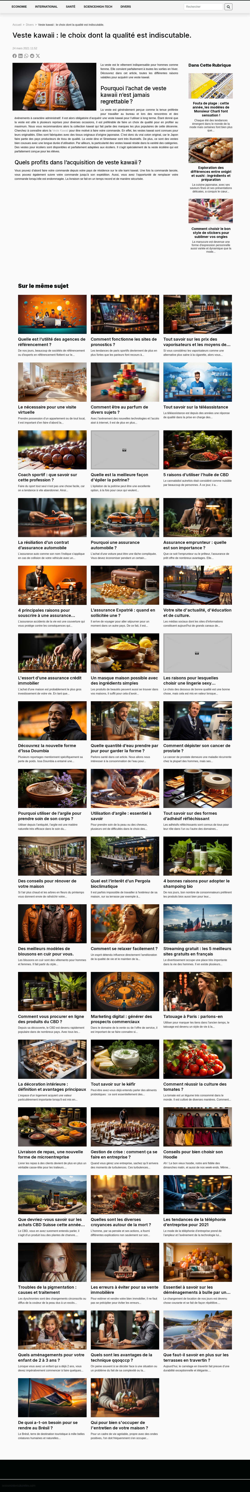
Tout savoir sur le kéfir (113, 1084)
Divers (125, 6)
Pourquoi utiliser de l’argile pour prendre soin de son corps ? (49, 816)
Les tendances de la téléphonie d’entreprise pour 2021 (194, 1222)
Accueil (17, 24)
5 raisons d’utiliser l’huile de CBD (196, 474)
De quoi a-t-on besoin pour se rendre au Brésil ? (48, 1425)
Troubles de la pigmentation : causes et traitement (47, 1290)
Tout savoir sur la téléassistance (195, 407)
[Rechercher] (203, 6)
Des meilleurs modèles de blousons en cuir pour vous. (46, 951)
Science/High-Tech (98, 6)
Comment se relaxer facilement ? (124, 948)
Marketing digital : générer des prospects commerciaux (121, 1019)
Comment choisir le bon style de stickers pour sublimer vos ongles (211, 233)
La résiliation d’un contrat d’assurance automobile (43, 545)
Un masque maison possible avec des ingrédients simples (124, 680)
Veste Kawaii (60, 130)
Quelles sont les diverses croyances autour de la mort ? (121, 1222)
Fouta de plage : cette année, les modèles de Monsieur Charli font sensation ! (211, 109)
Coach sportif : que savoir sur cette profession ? (47, 477)
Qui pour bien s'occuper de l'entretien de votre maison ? (119, 1425)
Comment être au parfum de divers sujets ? (119, 409)
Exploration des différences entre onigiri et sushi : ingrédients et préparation (211, 174)
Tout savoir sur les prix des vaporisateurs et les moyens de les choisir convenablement (194, 344)
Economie (19, 6)
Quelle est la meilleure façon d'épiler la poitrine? (119, 477)
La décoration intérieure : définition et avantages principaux (52, 1087)
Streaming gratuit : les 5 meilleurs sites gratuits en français (197, 951)
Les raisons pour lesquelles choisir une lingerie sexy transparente (190, 683)
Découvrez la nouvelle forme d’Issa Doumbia (47, 748)
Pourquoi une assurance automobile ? (115, 545)
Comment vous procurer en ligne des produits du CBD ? (51, 1019)
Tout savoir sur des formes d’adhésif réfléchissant (190, 816)
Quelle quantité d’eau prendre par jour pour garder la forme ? (124, 748)
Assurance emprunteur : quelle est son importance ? (194, 545)
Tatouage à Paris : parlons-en (193, 1016)
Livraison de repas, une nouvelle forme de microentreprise (50, 1154)
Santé (70, 6)
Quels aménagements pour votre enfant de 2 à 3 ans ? (51, 1357)
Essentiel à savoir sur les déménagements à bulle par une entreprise (196, 1292)
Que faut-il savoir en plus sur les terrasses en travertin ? (196, 1357)
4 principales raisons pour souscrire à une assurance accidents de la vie (44, 615)
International (46, 6)
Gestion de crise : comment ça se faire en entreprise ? (124, 1154)
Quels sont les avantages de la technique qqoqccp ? (121, 1357)
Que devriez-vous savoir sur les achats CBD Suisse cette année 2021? (50, 1225)
